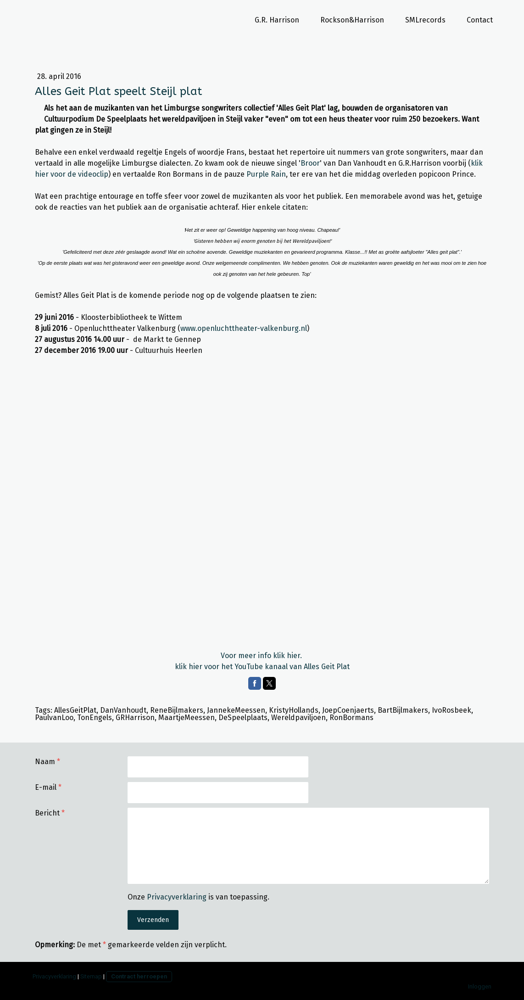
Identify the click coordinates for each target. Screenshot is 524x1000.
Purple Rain (266, 174)
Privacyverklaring (176, 897)
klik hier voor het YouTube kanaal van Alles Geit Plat (262, 666)
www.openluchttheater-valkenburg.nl (243, 328)
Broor (310, 163)
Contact (480, 20)
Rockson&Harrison (352, 20)
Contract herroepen (139, 976)
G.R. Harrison (277, 20)
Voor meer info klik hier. (262, 655)
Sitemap (91, 976)
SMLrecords (425, 20)
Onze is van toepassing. (198, 897)
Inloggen (479, 986)
